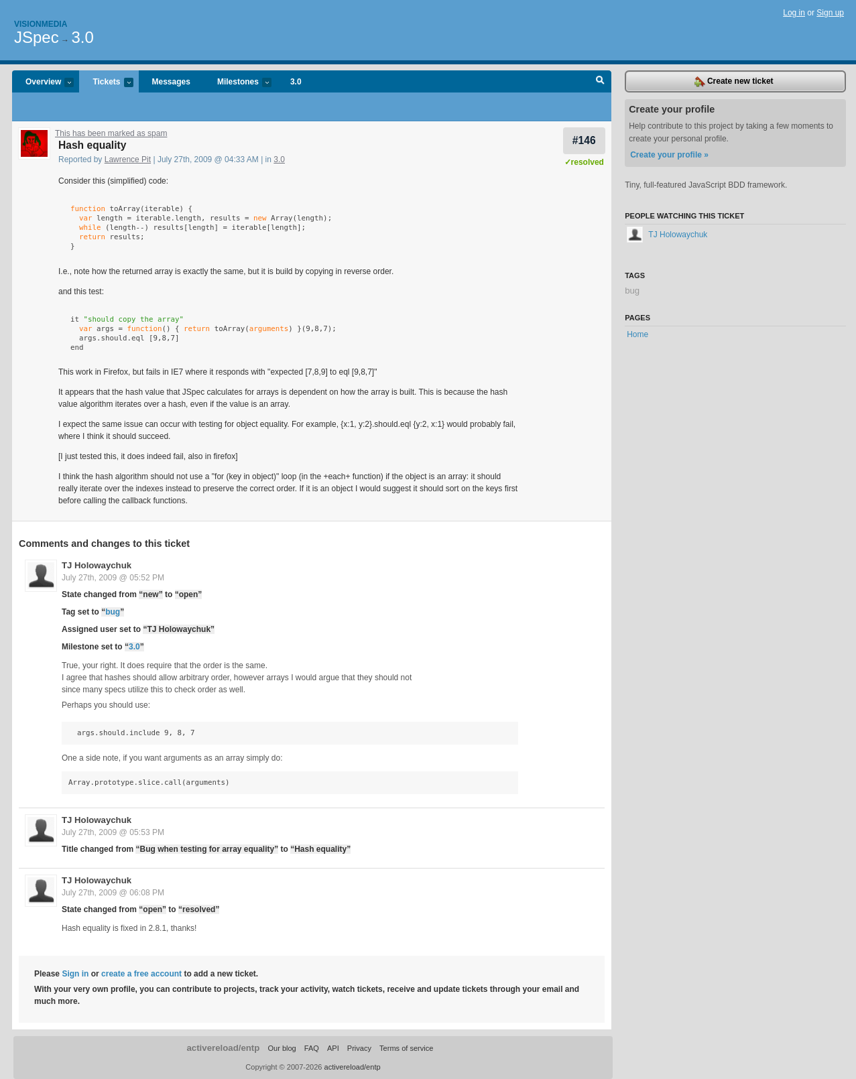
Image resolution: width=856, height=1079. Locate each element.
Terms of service (406, 1048)
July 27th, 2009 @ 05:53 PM (113, 832)
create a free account (141, 973)
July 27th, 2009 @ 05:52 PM (113, 577)
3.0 (82, 37)
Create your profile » (669, 155)
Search (600, 81)
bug (112, 612)
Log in (794, 12)
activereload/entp (222, 1048)
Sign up (830, 12)
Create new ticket (734, 81)
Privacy (359, 1048)
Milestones (237, 82)
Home (637, 334)
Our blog (281, 1048)
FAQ (311, 1048)
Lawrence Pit (128, 159)
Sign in (75, 973)
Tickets (106, 82)
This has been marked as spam (111, 133)
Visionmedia (40, 24)
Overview (43, 82)
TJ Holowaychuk (96, 565)
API (333, 1048)
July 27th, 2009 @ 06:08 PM (113, 892)
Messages (171, 81)
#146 (584, 140)
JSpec (36, 37)
